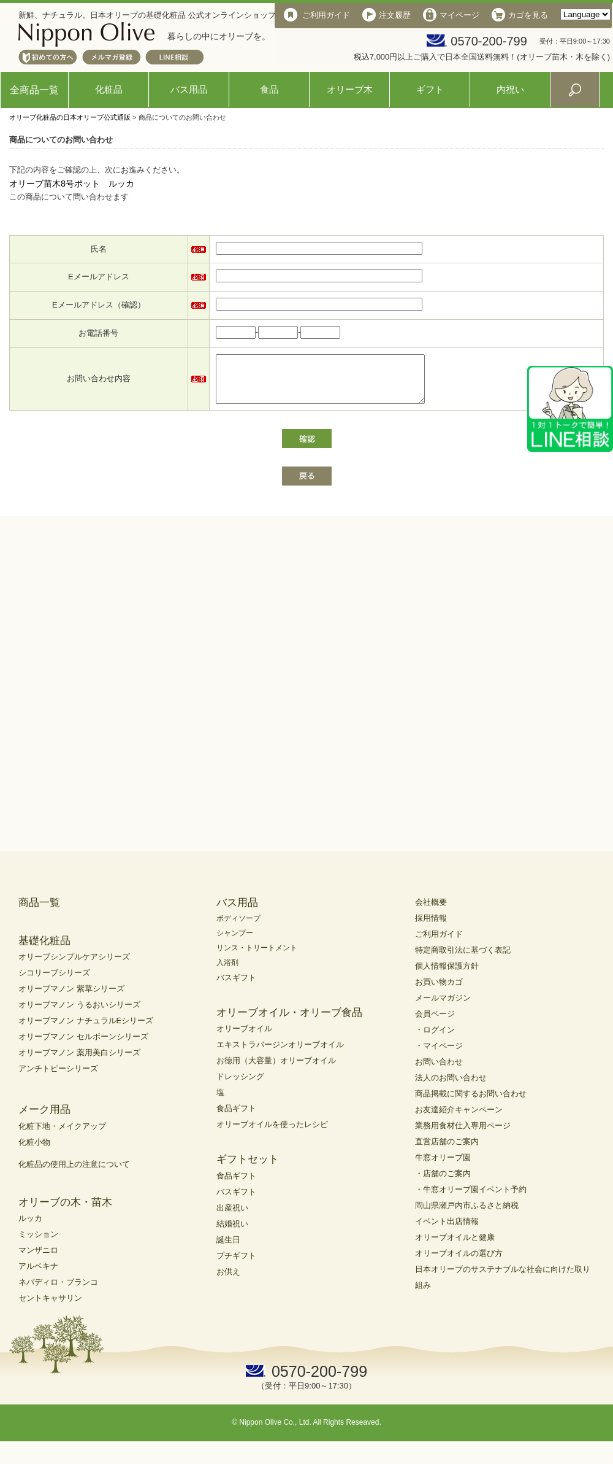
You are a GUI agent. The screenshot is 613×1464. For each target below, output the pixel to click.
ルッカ (30, 1227)
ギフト (430, 89)
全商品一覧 (34, 90)
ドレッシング (240, 1085)
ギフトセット (247, 1168)
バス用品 (188, 89)
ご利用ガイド (439, 943)
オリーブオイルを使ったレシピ (272, 1133)
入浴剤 (227, 971)
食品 (269, 89)
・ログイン (435, 1039)
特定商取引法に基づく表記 (463, 959)
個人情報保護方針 (447, 975)
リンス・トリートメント (256, 957)
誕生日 (228, 1248)
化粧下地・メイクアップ (62, 1135)
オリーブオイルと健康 (455, 1246)
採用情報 (431, 927)
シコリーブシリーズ (54, 981)
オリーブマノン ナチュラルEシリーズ (85, 1029)
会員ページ (435, 1023)
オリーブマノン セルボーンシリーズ (83, 1045)
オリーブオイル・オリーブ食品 (289, 1022)
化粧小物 (34, 1151)
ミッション (38, 1243)
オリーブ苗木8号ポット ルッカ (71, 183)
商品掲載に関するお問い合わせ (471, 1102)
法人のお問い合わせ (451, 1086)
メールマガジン (443, 1007)
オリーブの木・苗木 (65, 1211)
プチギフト (236, 1264)
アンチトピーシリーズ (58, 1077)
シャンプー (234, 942)
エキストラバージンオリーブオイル (280, 1053)
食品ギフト (236, 1117)
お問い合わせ (439, 1070)
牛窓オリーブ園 (443, 1166)
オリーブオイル (244, 1037)
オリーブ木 (350, 89)
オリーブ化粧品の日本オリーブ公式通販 (70, 117)
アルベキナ (38, 1275)
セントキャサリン (50, 1307)
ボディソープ (238, 927)
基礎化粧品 (44, 950)
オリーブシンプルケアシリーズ (74, 965)
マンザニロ (38, 1259)
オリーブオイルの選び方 (459, 1262)
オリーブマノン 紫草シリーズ (71, 997)
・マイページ (439, 1054)
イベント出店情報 (447, 1230)
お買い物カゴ (439, 991)
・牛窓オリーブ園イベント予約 (471, 1198)
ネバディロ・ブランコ (58, 1291)
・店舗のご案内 (443, 1182)
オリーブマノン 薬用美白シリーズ (79, 1061)
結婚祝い (232, 1232)
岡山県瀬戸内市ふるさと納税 (467, 1214)
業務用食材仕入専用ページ (463, 1134)
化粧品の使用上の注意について (74, 1173)
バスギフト (236, 986)
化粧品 (109, 89)
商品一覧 (39, 912)
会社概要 (431, 911)
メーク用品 (44, 1119)
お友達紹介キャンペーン (459, 1118)
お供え (228, 1280)
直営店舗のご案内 (447, 1150)
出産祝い (232, 1217)
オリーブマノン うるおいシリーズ (79, 1013)
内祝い (510, 89)
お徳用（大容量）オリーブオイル (276, 1069)
